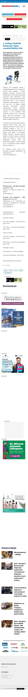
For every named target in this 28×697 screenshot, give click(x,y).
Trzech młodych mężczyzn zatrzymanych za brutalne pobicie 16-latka (20, 592)
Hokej (20, 270)
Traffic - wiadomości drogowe (14, 19)
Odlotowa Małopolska (7, 14)
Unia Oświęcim (7, 272)
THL (16, 270)
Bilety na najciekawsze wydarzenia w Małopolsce (14, 16)
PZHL (11, 270)
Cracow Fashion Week (20, 14)
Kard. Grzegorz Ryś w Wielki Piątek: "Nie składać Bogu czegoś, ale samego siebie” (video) (20, 627)
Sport (5, 270)
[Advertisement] (12, 341)
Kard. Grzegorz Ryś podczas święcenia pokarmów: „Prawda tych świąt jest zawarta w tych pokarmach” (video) (20, 572)
